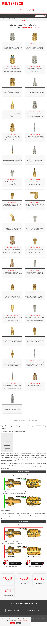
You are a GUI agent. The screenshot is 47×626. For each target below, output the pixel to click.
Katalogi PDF (33, 22)
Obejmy (28, 15)
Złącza (7, 15)
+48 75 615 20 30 (30, 10)
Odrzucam (18, 623)
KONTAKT (23, 24)
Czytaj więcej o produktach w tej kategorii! (31, 31)
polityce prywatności (23, 620)
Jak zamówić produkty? (7, 22)
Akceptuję (12, 623)
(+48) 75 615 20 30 (13, 614)
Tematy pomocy (17, 22)
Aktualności (25, 22)
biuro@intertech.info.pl (16, 10)
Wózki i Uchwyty (21, 15)
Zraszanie (41, 15)
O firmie (40, 22)
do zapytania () (41, 10)
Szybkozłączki (13, 15)
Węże (3, 15)
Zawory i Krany (34, 15)
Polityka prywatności (42, 622)
